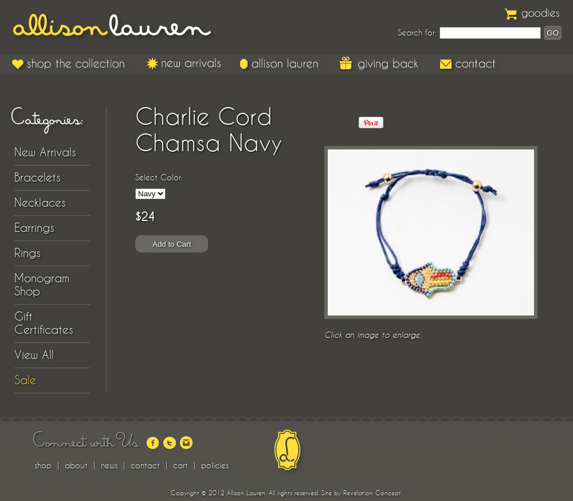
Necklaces (40, 202)
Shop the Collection (70, 63)
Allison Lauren (120, 27)
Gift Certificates (43, 323)
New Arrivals (184, 63)
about (76, 465)
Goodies (533, 13)
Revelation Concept (372, 493)
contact (145, 465)
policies (215, 465)
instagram (186, 442)
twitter (169, 442)
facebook (153, 442)
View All (34, 355)
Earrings (34, 228)
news (109, 465)
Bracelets (37, 177)
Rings (27, 253)
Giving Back (380, 63)
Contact (468, 63)
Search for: (417, 32)
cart (180, 465)
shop (43, 465)
